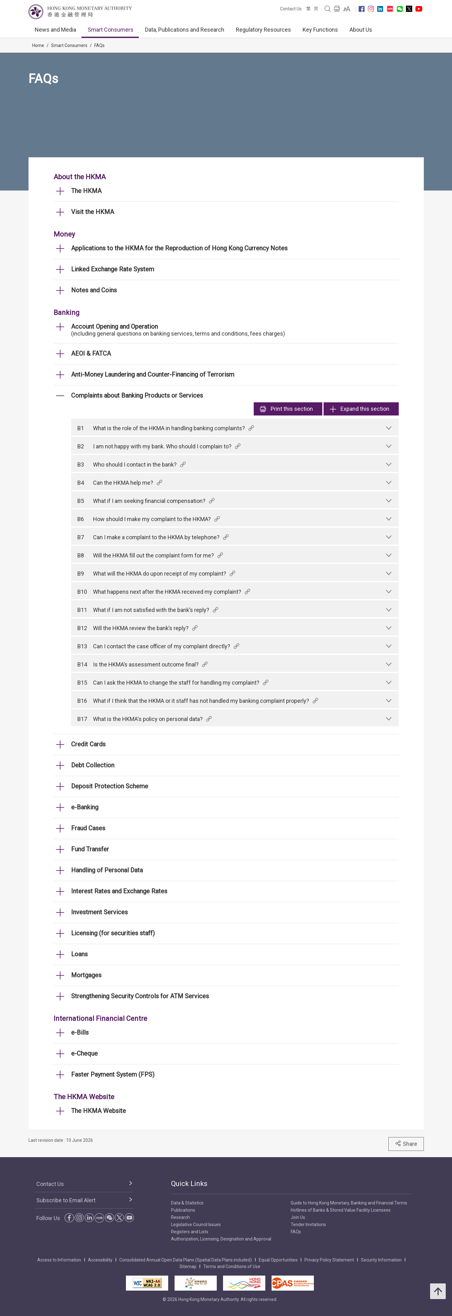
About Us (361, 29)
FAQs (99, 45)
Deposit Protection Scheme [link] (109, 786)
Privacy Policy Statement (329, 1259)
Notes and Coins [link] (94, 290)
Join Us (298, 1217)
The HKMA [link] (86, 191)
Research (180, 1217)
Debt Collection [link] (92, 765)
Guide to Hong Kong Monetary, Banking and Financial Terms (349, 1202)
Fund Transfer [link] (90, 849)
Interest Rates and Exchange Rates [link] (119, 891)
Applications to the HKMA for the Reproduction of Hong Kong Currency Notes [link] (179, 248)
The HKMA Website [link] (98, 1111)
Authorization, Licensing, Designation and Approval (221, 1238)
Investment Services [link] (99, 912)
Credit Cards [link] (88, 744)
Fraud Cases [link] (88, 828)
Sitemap (187, 1266)
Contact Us (291, 8)
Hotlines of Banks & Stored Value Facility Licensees (341, 1210)
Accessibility (100, 1259)
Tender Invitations (308, 1224)
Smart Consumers (110, 29)
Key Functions (320, 29)
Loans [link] (79, 954)
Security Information (381, 1259)
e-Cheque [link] (84, 1053)
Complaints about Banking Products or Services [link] (137, 395)
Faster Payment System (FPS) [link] (112, 1074)
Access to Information (59, 1259)
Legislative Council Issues (196, 1224)
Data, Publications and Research (184, 29)
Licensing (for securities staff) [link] (113, 933)
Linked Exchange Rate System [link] (112, 269)
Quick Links (189, 1184)
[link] (347, 9)
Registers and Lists (189, 1231)
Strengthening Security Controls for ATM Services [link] (140, 996)
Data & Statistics (187, 1202)
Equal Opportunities (278, 1259)
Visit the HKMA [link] (92, 212)
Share (406, 1143)
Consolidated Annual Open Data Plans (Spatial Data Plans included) (185, 1259)
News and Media (55, 29)
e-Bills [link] (80, 1032)
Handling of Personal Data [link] (107, 870)
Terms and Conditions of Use (231, 1266)
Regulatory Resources (263, 29)
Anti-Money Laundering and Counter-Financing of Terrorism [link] (152, 374)
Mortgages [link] (86, 975)
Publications (183, 1210)
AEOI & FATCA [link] (91, 353)
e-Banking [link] (84, 807)
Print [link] (286, 408)
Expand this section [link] (359, 408)
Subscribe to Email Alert (66, 1200)
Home (38, 45)
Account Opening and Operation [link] (114, 326)
